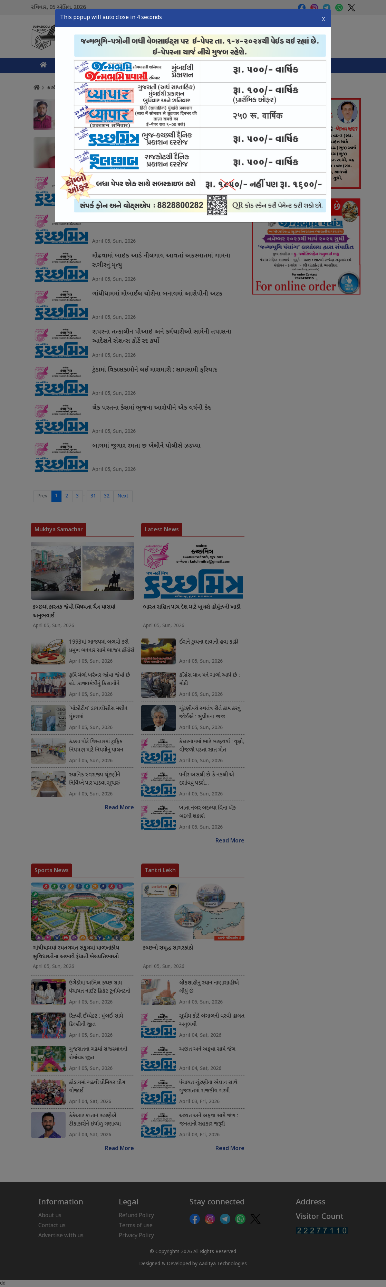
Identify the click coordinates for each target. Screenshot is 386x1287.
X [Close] (323, 19)
